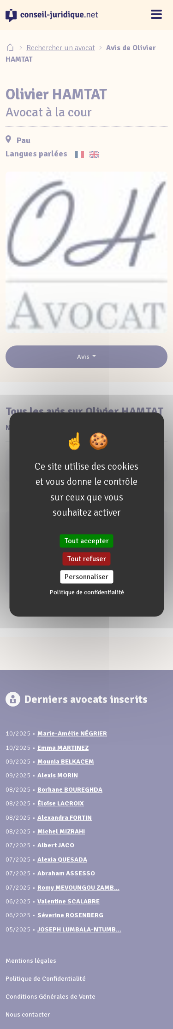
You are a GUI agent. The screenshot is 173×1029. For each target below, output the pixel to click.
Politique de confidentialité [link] (86, 592)
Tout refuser (86, 558)
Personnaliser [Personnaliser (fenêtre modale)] (86, 576)
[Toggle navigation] (156, 15)
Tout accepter (87, 540)
